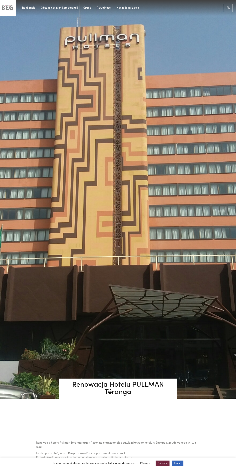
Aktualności (104, 8)
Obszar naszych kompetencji (59, 8)
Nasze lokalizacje (128, 8)
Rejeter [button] (177, 463)
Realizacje (28, 8)
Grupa (87, 8)
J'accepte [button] (162, 463)
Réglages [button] (145, 463)
